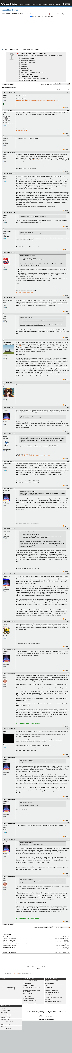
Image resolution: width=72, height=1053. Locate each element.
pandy (4, 176)
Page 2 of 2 (57, 83)
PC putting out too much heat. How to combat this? (16, 951)
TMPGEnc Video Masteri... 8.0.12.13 (54, 997)
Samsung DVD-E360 (6, 1017)
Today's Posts (15, 13)
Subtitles (5, 825)
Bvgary (4, 154)
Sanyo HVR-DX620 (5, 1024)
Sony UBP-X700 (5, 1008)
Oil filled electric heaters (26, 58)
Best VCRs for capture (38, 455)
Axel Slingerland (7, 342)
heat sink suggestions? (9, 940)
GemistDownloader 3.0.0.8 (51, 981)
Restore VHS (47, 455)
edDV (4, 112)
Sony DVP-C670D (5, 1019)
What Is (51, 4)
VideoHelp (55, 964)
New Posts (8, 13)
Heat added (6, 937)
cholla (4, 731)
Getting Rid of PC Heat (9, 947)
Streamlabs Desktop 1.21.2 (29, 1003)
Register (64, 14)
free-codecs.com (49, 1016)
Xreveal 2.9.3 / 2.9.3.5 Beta (51, 990)
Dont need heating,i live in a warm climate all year (33, 78)
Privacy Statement (62, 964)
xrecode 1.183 (48, 994)
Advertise (55, 1011)
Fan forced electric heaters (27, 62)
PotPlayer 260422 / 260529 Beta (30, 981)
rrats (4, 385)
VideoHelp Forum (10, 10)
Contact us (35, 1011)
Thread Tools (57, 90)
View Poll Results (31, 80)
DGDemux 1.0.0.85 (49, 983)
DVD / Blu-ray (36, 4)
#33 (20, 346)
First (62, 84)
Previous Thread (32, 957)
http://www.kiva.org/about (21, 130)
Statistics (45, 1013)
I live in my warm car (25, 74)
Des (4, 255)
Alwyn (4, 215)
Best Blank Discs (23, 455)
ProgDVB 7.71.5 (27, 996)
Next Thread (41, 957)
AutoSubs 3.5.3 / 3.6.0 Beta (29, 985)
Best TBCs (30, 455)
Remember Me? (35, 16)
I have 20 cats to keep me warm (28, 76)
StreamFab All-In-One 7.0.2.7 (30, 1000)
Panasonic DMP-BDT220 (7, 1022)
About (58, 4)
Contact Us (49, 964)
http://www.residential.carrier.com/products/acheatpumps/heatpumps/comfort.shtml (37, 100)
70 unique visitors (11, 987)
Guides (45, 4)
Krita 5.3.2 (47, 985)
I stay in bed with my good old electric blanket (32, 72)
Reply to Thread (8, 84)
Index (3, 13)
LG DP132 (3, 1026)
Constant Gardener (8, 300)
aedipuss (5, 624)
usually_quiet (6, 231)
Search (3, 15)
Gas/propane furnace (25, 70)
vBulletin (38, 968)
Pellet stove (23, 66)
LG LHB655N (4, 1012)
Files (7, 15)
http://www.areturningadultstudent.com (24, 292)
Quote (65, 107)
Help (58, 14)
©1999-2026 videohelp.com (46, 1019)
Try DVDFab (15, 973)
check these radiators (36, 160)
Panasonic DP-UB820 (6, 1029)
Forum (21, 4)
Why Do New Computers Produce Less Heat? (15, 944)
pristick (5, 138)
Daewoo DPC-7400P (6, 1010)
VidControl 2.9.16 (27, 983)
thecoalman (6, 410)
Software (27, 4)
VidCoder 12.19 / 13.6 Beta (29, 993)
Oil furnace (23, 64)
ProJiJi (4, 675)
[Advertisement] (36, 33)
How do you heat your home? (30, 49)
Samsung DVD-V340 (6, 1015)
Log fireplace (23, 68)
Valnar (4, 95)
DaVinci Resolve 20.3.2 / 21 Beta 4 (31, 988)
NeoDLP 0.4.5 (48, 988)
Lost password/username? (46, 16)
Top (51, 927)
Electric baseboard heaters (27, 60)
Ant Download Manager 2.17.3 (30, 998)
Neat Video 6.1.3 (49, 999)
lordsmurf (5, 436)
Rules (21, 13)
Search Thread (65, 90)
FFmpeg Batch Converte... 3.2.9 (52, 992)
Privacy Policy (43, 1011)
